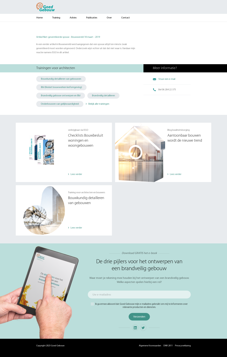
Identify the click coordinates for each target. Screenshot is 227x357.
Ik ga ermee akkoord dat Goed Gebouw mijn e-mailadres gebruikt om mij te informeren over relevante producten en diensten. (139, 305)
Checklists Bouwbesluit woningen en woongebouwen (85, 141)
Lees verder (76, 174)
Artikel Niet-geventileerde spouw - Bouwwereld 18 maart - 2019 (68, 37)
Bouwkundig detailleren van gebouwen (61, 79)
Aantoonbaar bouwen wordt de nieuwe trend (184, 138)
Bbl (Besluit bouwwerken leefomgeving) (61, 87)
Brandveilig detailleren (103, 95)
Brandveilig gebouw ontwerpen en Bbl (60, 95)
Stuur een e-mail (166, 79)
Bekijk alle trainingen (98, 104)
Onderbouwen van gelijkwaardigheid (60, 104)
